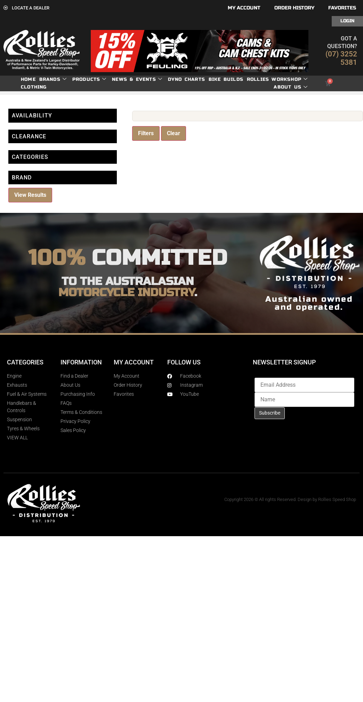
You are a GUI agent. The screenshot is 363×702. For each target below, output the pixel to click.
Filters (146, 133)
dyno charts (186, 79)
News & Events (137, 80)
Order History (294, 8)
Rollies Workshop (277, 80)
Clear (173, 133)
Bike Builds (226, 79)
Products (89, 80)
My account (244, 8)
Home (28, 79)
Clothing (34, 87)
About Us (291, 87)
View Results (30, 195)
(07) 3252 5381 (341, 58)
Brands (53, 80)
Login (347, 21)
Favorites (342, 8)
